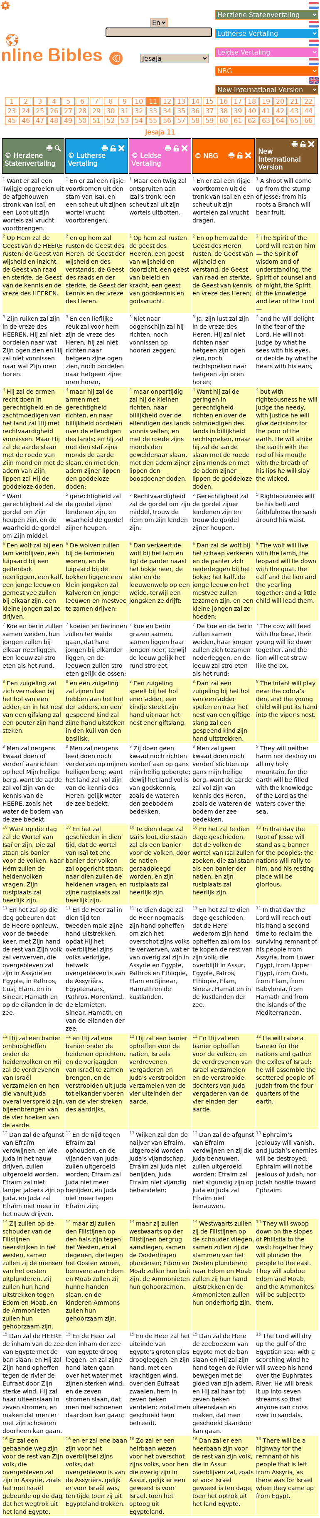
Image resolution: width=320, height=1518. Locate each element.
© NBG (206, 156)
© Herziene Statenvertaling (30, 159)
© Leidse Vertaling (146, 159)
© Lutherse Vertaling (87, 159)
